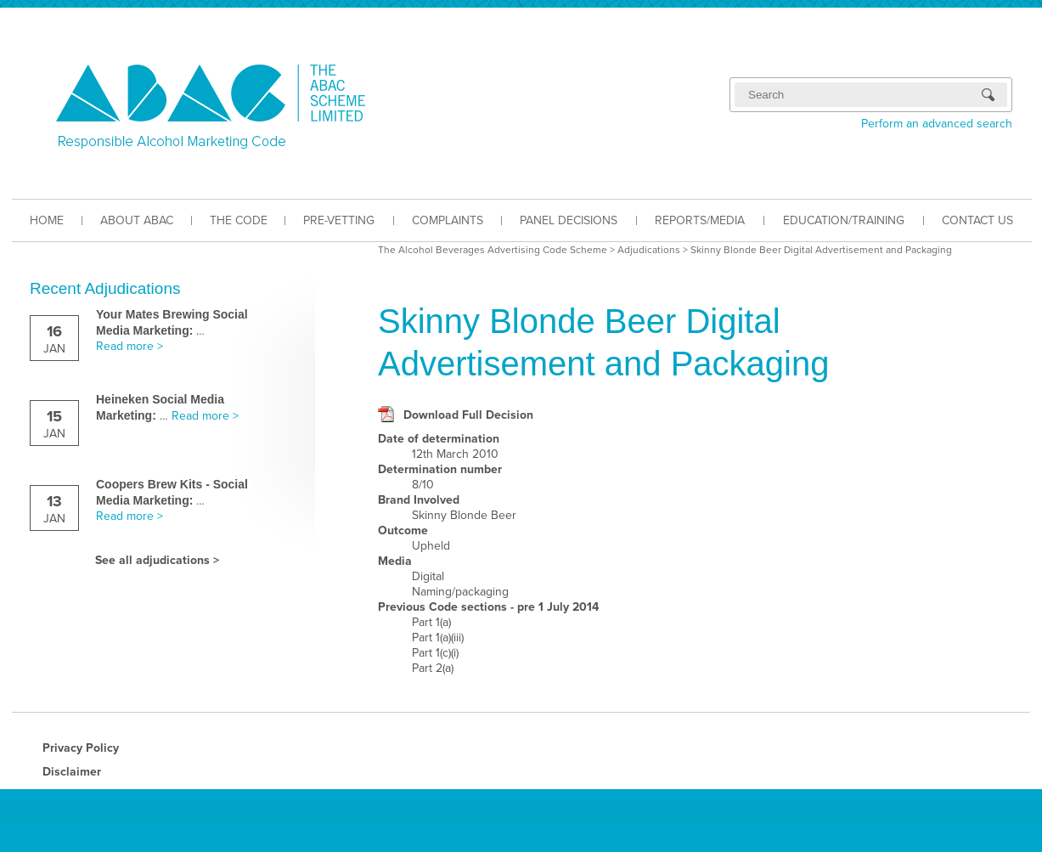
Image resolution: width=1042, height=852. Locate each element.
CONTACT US (977, 220)
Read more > (129, 346)
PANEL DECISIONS (568, 220)
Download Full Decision (468, 415)
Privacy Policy (80, 748)
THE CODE (239, 220)
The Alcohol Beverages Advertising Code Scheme (492, 250)
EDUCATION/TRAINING (843, 220)
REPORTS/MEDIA (700, 220)
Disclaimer (71, 772)
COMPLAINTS (447, 220)
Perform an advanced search (936, 123)
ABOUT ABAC (136, 220)
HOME (47, 220)
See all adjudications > (157, 560)
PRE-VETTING (339, 220)
